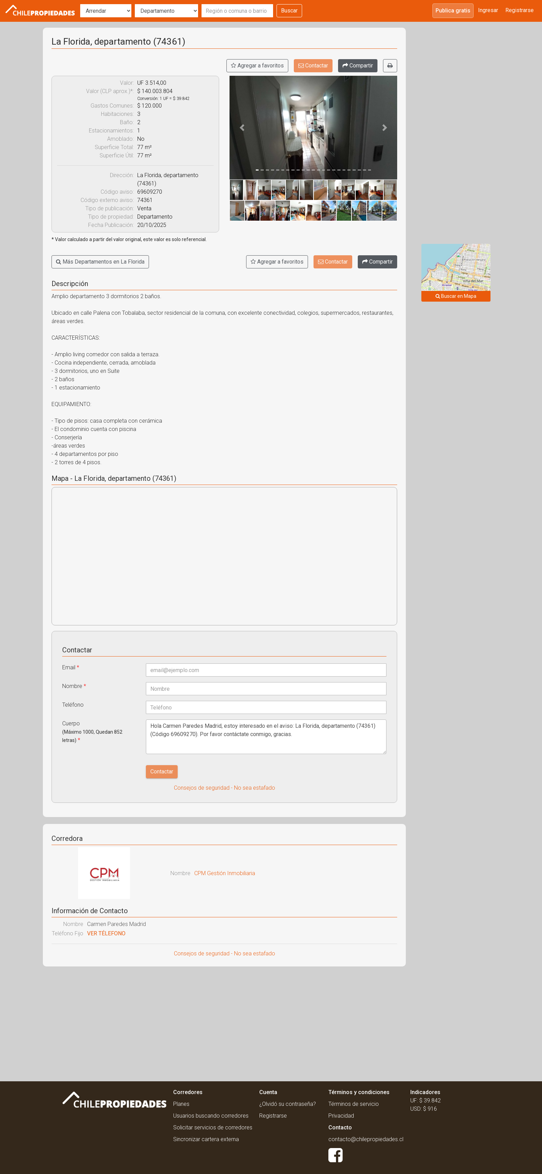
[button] (242, 127)
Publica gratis (453, 10)
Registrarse (519, 10)
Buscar (289, 10)
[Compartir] (357, 65)
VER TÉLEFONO (106, 933)
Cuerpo (92, 731)
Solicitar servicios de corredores (212, 1127)
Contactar (313, 65)
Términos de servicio (353, 1104)
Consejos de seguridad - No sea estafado (224, 788)
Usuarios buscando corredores (211, 1115)
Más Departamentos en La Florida (100, 261)
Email (70, 667)
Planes (181, 1104)
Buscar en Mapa (456, 296)
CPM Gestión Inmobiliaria (224, 873)
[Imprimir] (390, 65)
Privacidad (341, 1115)
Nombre (74, 686)
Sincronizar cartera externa (206, 1139)
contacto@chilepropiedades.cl (365, 1139)
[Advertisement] (224, 1021)
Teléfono (73, 704)
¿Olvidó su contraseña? (287, 1104)
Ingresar (488, 10)
